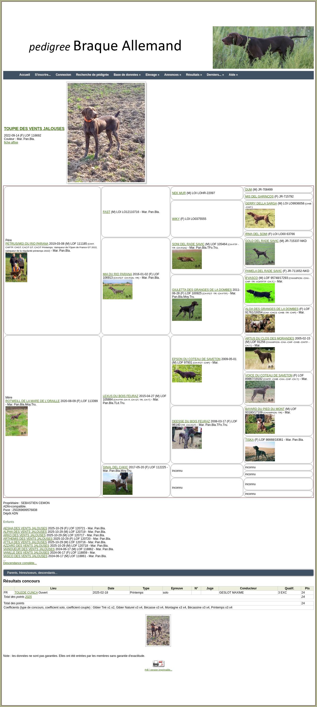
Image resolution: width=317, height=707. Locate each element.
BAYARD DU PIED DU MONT (265, 409)
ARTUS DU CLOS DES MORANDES (269, 338)
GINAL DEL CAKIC (115, 467)
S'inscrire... (43, 74)
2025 (28, 597)
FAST (106, 212)
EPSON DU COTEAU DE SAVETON (196, 359)
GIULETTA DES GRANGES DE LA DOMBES (202, 290)
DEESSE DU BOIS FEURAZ (191, 421)
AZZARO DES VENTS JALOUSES (26, 545)
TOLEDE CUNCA (26, 592)
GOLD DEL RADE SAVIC (262, 241)
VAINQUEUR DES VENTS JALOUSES (29, 549)
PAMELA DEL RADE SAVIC (263, 271)
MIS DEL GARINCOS (259, 196)
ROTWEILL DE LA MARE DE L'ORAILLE (32, 401)
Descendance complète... (20, 563)
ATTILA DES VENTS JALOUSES (25, 542)
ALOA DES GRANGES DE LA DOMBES (271, 309)
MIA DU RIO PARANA (117, 274)
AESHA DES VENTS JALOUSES (25, 528)
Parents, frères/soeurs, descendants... (32, 572)
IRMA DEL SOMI (256, 234)
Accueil (24, 74)
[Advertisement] (158, 14)
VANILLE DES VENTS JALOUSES (26, 552)
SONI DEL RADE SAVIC (188, 244)
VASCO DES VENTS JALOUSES (25, 556)
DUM (248, 189)
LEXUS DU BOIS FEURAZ (120, 396)
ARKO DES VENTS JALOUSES (24, 535)
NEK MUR (179, 193)
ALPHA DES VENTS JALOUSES (25, 532)
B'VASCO (251, 278)
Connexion (63, 74)
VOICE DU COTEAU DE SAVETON (268, 375)
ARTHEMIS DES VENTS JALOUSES (28, 538)
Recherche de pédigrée (92, 74)
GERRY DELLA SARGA (261, 203)
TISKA (249, 439)
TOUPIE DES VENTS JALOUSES (34, 129)
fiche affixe (11, 142)
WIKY (176, 219)
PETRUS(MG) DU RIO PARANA (26, 243)
